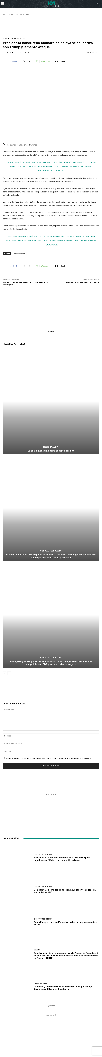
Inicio (5, 14)
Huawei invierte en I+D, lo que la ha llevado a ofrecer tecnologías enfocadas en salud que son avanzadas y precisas (51, 556)
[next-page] (9, 673)
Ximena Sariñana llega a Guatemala (82, 282)
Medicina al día (50, 447)
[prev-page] (4, 673)
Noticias (12, 14)
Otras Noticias (23, 14)
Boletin (6, 39)
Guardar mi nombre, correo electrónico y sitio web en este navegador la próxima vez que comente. (49, 758)
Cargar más (51, 1006)
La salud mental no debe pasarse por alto (51, 450)
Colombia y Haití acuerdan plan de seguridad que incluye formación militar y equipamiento (63, 987)
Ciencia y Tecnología (50, 551)
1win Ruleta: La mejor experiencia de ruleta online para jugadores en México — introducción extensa (62, 858)
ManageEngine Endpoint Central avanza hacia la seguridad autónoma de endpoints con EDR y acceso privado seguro (51, 663)
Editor (13, 52)
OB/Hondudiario (19, 253)
